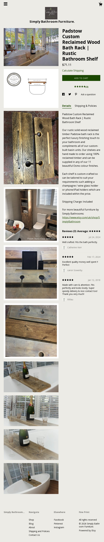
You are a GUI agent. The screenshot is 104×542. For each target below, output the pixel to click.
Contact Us (34, 534)
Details (67, 105)
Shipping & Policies (86, 105)
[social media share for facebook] (63, 94)
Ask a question (88, 94)
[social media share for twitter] (70, 94)
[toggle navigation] (5, 3)
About (32, 527)
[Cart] (100, 4)
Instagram (59, 527)
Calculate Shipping (73, 70)
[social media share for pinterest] (76, 94)
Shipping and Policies (39, 531)
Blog (31, 523)
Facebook (59, 519)
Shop (31, 519)
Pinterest (58, 523)
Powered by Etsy (87, 530)
